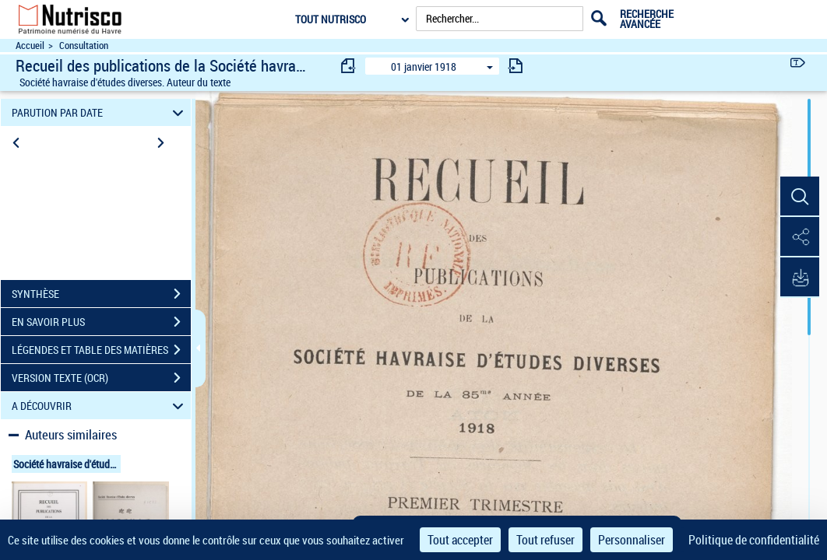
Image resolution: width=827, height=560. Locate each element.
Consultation (83, 45)
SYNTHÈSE (101, 294)
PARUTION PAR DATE (100, 112)
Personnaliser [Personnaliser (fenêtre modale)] (631, 539)
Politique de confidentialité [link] (753, 539)
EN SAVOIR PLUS (101, 322)
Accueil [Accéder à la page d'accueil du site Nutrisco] (30, 45)
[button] (799, 197)
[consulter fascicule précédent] (349, 65)
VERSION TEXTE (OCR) (101, 378)
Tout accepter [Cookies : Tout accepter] (460, 539)
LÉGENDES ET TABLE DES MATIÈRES (101, 350)
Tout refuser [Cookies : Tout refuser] (545, 539)
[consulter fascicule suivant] (515, 65)
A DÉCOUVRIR (100, 405)
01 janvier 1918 (423, 66)
